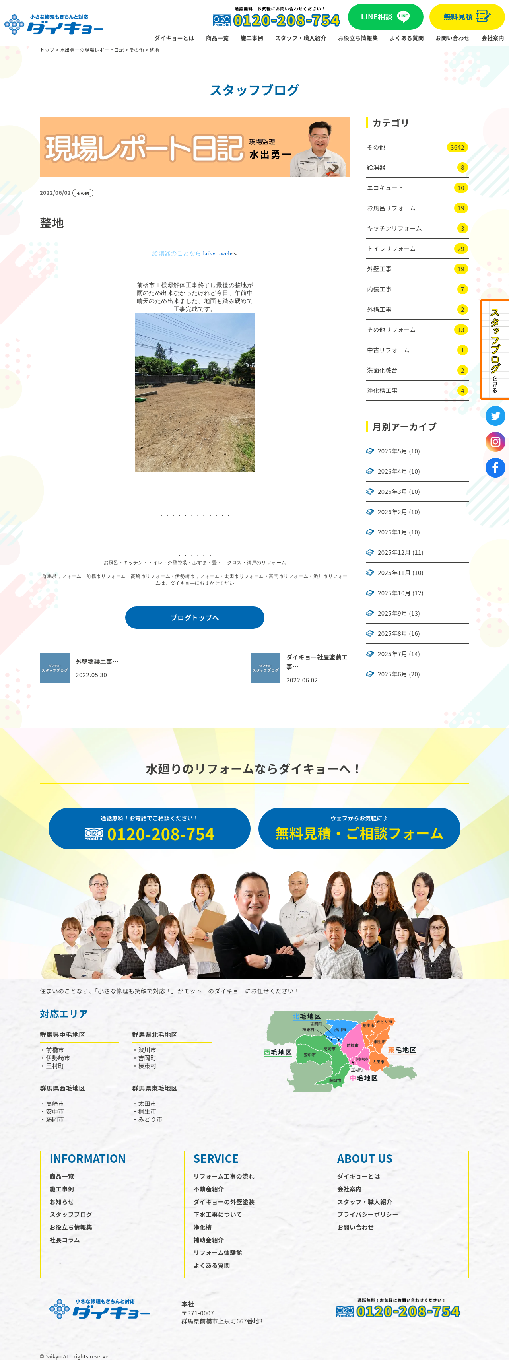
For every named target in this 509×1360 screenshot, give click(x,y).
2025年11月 (394, 573)
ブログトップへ (195, 617)
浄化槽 (202, 1227)
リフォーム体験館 (217, 1252)
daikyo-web (216, 253)
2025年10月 (394, 593)
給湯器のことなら (176, 253)
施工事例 (252, 38)
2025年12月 (394, 552)
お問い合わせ (452, 38)
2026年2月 (392, 512)
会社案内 (492, 38)
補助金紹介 (208, 1240)
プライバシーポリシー (367, 1214)
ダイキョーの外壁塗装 (223, 1201)
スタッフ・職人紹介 (300, 38)
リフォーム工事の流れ (223, 1176)
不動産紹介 (208, 1189)
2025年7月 (392, 654)
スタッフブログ (71, 1214)
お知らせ (62, 1201)
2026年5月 (392, 451)
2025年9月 (392, 613)
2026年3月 (392, 491)
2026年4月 (392, 471)
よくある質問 (407, 38)
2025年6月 (392, 674)
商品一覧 (217, 38)
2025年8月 (392, 633)
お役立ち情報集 (358, 38)
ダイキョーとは (174, 38)
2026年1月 (392, 532)
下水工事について (217, 1214)
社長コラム (65, 1240)
